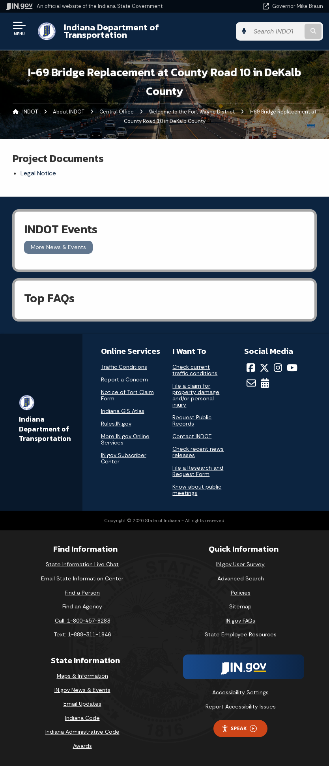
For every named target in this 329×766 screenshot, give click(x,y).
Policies (240, 592)
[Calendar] (265, 383)
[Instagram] (278, 367)
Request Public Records (191, 420)
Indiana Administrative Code (82, 731)
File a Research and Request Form (197, 471)
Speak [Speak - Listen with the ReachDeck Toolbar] (239, 728)
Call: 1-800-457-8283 (82, 620)
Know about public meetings (196, 489)
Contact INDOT (191, 436)
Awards (82, 745)
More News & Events (58, 247)
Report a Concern (124, 379)
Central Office (116, 111)
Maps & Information (82, 675)
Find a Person (82, 592)
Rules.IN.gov (116, 423)
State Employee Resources (241, 634)
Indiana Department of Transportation (111, 30)
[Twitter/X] (264, 367)
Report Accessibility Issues (241, 706)
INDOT (30, 111)
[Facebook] (251, 367)
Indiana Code (82, 717)
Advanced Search (240, 578)
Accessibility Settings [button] (240, 692)
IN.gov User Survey (240, 564)
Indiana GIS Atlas (122, 411)
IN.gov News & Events (82, 689)
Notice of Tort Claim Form (127, 395)
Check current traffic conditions (194, 370)
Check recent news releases (198, 452)
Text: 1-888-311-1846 (82, 634)
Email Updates (82, 703)
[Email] (251, 383)
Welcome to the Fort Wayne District (192, 111)
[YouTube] (292, 367)
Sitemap (240, 606)
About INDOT (68, 111)
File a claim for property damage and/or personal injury (195, 395)
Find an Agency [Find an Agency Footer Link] (82, 606)
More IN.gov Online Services (125, 439)
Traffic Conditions (124, 366)
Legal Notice (38, 173)
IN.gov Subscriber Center (123, 458)
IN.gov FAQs (240, 620)
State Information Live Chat (82, 564)
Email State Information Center (82, 578)
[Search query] (276, 31)
